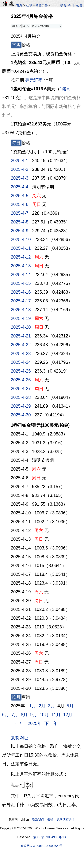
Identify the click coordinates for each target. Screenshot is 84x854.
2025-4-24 (21, 362)
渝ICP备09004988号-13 (49, 837)
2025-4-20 (21, 327)
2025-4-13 (21, 265)
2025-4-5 (19, 195)
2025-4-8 (19, 221)
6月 (5, 714)
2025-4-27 (21, 388)
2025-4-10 (21, 239)
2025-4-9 (19, 230)
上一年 (17, 723)
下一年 (51, 723)
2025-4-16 (21, 292)
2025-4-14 (21, 274)
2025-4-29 (21, 406)
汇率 (29, 5)
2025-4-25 (21, 371)
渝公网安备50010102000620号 (42, 846)
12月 (68, 714)
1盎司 (65, 88)
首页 (19, 5)
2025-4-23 (21, 353)
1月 (32, 705)
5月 (70, 705)
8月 (24, 714)
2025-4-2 (19, 169)
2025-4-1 (19, 160)
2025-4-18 (21, 309)
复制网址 (21, 737)
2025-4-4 (19, 186)
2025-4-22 (21, 344)
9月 (33, 714)
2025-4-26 (21, 379)
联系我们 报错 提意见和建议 (53, 819)
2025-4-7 (19, 213)
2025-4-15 (21, 283)
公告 (79, 5)
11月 (56, 714)
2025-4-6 (19, 204)
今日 (71, 5)
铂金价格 (42, 5)
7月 (14, 714)
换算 (63, 5)
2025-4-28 (21, 397)
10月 (44, 714)
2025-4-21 (21, 335)
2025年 (35, 723)
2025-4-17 (21, 300)
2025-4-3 (19, 178)
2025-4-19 (21, 318)
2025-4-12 (21, 257)
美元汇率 (34, 80)
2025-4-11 (21, 248)
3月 (51, 705)
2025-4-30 (21, 414)
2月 (42, 705)
